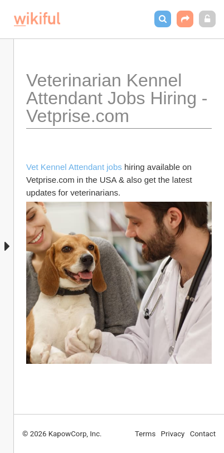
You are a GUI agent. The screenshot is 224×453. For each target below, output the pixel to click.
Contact (203, 434)
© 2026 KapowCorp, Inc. (62, 434)
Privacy (173, 434)
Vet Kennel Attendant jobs (74, 167)
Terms (145, 434)
